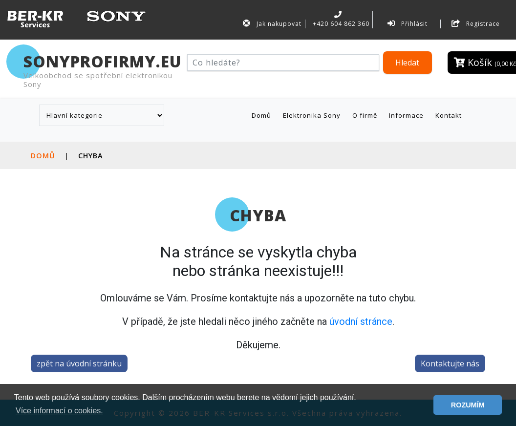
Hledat (407, 62)
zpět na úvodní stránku (79, 363)
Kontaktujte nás (450, 363)
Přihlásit (407, 24)
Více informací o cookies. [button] (59, 410)
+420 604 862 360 (340, 19)
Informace (406, 115)
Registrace (476, 24)
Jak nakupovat (272, 24)
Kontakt (448, 115)
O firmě (364, 115)
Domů (263, 115)
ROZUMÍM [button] (468, 405)
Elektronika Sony (312, 115)
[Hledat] (283, 62)
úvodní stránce (360, 321)
